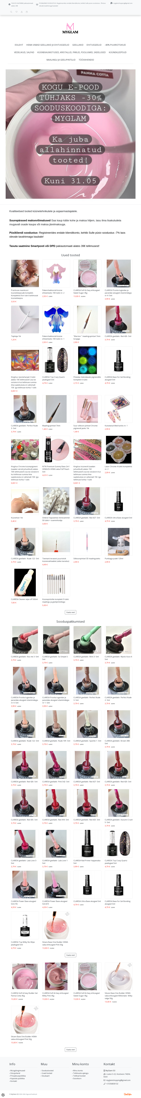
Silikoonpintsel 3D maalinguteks (86, 558)
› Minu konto (77, 1070)
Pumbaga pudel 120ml (114, 558)
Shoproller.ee (128, 1094)
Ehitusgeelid (94, 44)
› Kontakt (13, 1081)
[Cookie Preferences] (3, 1095)
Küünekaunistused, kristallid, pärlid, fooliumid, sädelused (71, 52)
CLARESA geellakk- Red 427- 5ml (86, 518)
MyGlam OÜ (15, 1094)
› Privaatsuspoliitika (17, 1076)
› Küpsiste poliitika (17, 1078)
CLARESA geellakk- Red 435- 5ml (24, 820)
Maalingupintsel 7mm (51, 425)
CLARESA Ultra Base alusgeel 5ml (118, 518)
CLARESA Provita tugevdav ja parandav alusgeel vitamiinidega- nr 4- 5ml (118, 293)
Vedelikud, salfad (24, 52)
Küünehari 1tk (17, 518)
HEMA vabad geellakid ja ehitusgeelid (47, 44)
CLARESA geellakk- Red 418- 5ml (55, 820)
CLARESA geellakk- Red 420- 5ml (118, 781)
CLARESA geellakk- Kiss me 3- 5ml (25, 656)
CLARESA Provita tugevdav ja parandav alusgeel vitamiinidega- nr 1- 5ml (56, 700)
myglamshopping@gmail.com (118, 1080)
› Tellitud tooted (78, 1076)
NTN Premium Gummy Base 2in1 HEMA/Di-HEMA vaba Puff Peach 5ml (56, 469)
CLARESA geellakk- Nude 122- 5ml (25, 558)
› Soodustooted (47, 1070)
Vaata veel (70, 612)
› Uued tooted (46, 1073)
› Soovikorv (76, 1078)
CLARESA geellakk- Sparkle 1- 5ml (87, 741)
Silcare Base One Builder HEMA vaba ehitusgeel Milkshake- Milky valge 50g (118, 996)
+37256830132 (112, 1084)
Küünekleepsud (117, 52)
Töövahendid (86, 59)
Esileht (19, 44)
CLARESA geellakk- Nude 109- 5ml (56, 741)
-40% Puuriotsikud (115, 44)
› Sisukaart (45, 1076)
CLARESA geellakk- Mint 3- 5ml (86, 656)
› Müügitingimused (17, 1070)
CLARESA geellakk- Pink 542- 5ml (55, 781)
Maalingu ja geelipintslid (60, 59)
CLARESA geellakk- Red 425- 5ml (86, 820)
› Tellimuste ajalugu (80, 1073)
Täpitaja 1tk (16, 336)
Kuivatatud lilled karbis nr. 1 (116, 425)
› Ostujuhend (14, 1073)
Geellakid (77, 44)
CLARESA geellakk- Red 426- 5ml (118, 336)
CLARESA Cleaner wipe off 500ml (24, 599)
